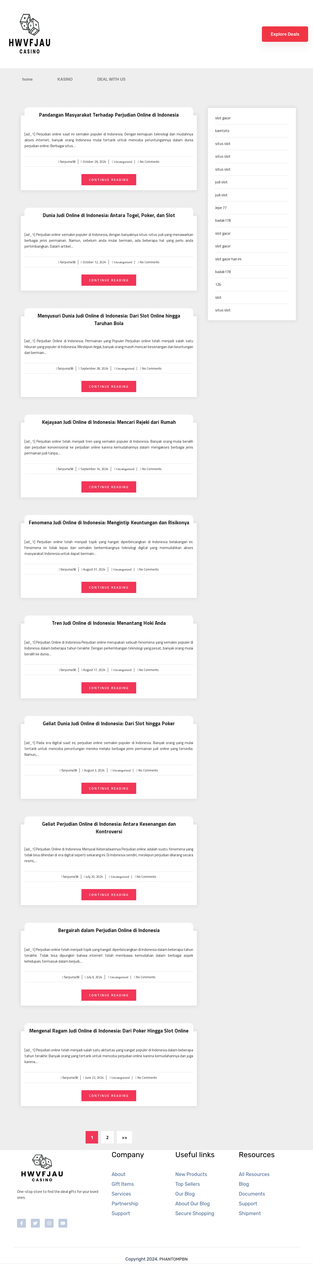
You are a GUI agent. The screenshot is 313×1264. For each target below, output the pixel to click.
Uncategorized (122, 162)
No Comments (150, 161)
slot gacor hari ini (228, 259)
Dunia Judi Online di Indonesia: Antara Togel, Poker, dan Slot (109, 215)
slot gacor (223, 118)
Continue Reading (109, 179)
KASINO (65, 79)
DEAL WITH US (111, 79)
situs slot (223, 143)
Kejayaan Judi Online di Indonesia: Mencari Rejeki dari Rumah (109, 423)
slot (218, 297)
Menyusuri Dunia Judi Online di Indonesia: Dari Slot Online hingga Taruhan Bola (108, 320)
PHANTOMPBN (174, 1259)
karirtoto (222, 130)
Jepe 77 (221, 207)
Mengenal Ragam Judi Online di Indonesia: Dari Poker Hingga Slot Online (108, 1029)
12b (218, 284)
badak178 (223, 220)
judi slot (221, 182)
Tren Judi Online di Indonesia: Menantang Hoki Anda (109, 625)
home (27, 79)
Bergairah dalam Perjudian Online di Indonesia (109, 928)
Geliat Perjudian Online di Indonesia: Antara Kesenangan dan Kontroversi (109, 827)
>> (124, 1137)
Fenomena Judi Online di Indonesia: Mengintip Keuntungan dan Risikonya (109, 524)
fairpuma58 (67, 161)
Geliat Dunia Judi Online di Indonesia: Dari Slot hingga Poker (108, 726)
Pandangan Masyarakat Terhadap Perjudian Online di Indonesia (109, 114)
